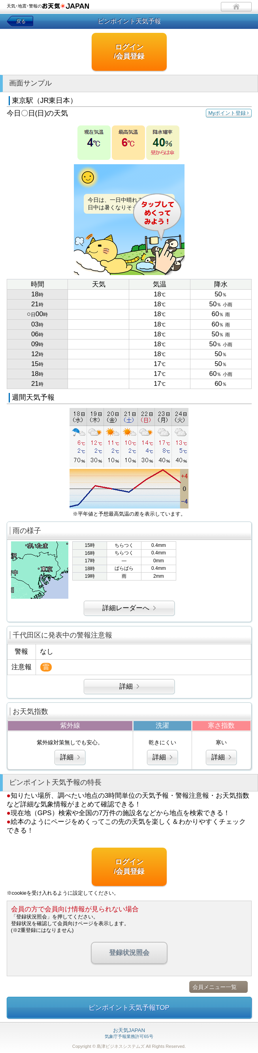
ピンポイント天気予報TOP (129, 1007)
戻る (21, 21)
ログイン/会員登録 (129, 51)
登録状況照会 (129, 952)
